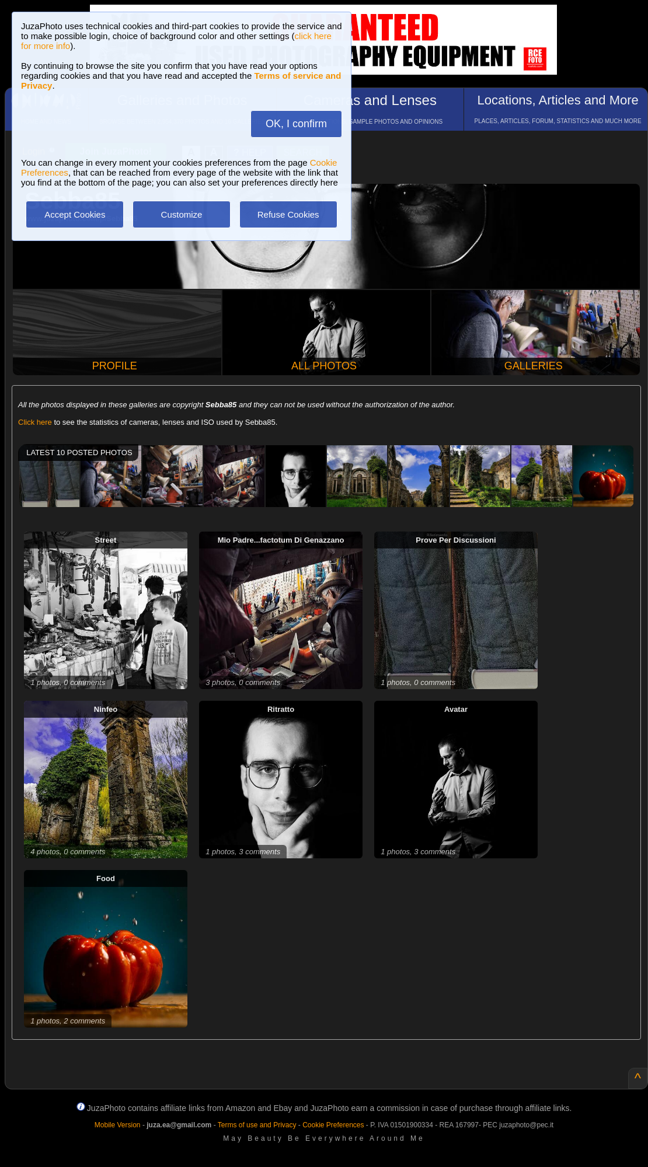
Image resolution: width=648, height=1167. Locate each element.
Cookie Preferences (333, 1125)
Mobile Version (118, 1125)
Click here (35, 422)
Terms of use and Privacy (257, 1125)
